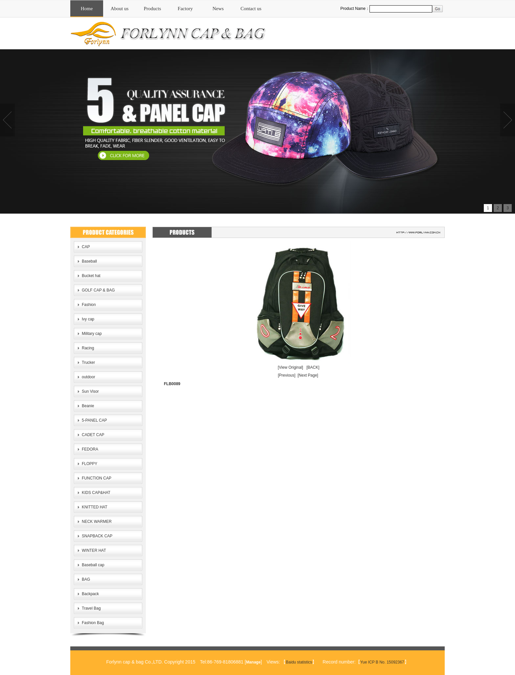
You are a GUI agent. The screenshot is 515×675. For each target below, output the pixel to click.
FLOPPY (89, 463)
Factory (185, 8)
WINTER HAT (94, 550)
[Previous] (286, 375)
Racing (88, 348)
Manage (253, 662)
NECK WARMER (97, 521)
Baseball (89, 261)
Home (87, 8)
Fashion (89, 304)
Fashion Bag (93, 622)
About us (120, 8)
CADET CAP (93, 434)
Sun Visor (90, 391)
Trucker (88, 362)
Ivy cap (88, 319)
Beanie (88, 406)
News (218, 8)
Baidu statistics (299, 662)
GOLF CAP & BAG (98, 290)
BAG (86, 579)
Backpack (90, 594)
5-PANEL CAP (94, 420)
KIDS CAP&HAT (96, 492)
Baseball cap (93, 565)
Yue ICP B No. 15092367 (382, 662)
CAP (86, 246)
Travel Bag (91, 608)
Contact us (250, 8)
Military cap (92, 333)
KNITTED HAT (94, 507)
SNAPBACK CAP (97, 536)
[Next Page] (308, 375)
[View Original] (290, 367)
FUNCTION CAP (96, 478)
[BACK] (312, 367)
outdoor (88, 377)
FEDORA (90, 449)
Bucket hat (91, 275)
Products (152, 8)
